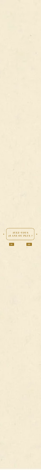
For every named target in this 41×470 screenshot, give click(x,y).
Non (29, 244)
